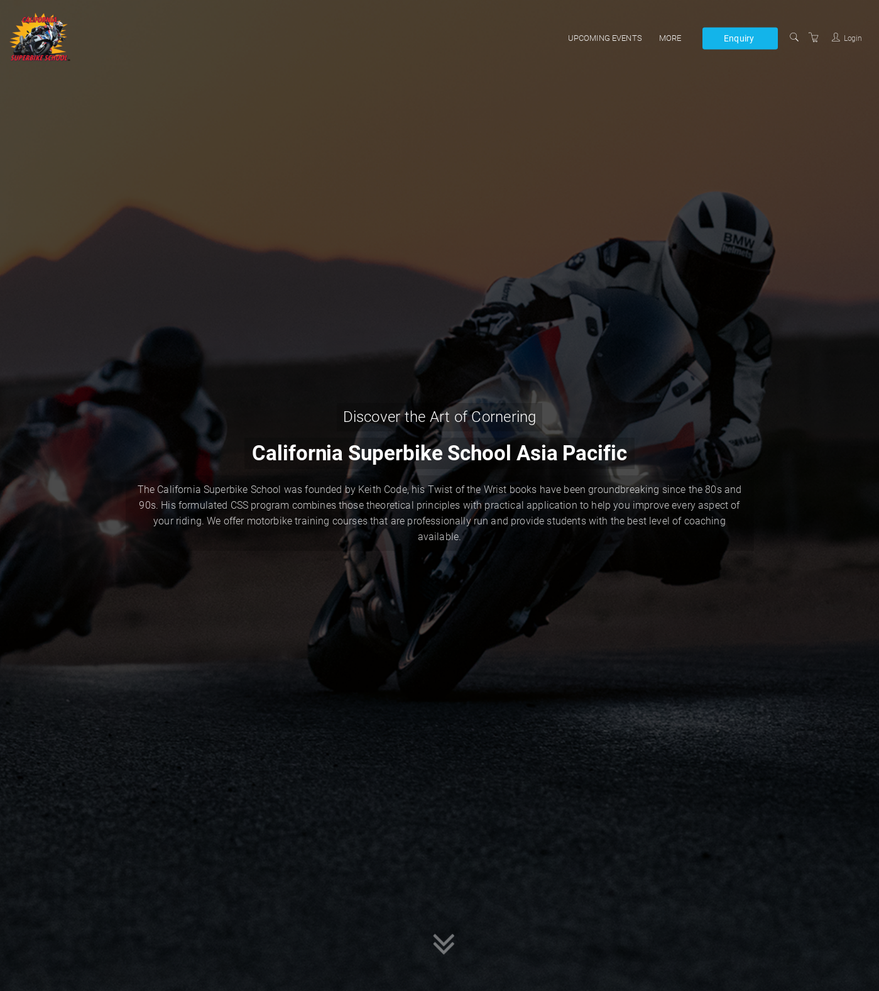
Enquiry (739, 38)
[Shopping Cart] (814, 38)
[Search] (794, 37)
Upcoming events (605, 38)
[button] (444, 946)
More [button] (670, 38)
